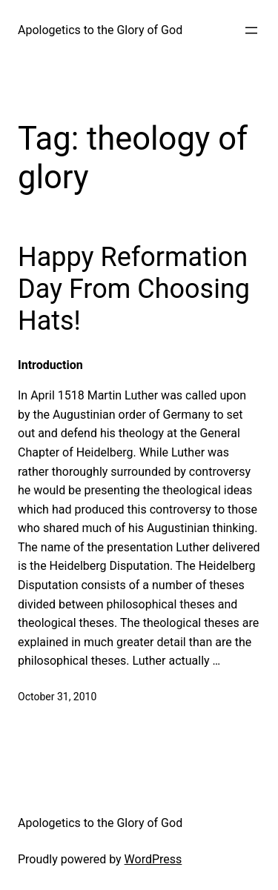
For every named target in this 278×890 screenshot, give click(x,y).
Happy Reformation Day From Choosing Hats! (134, 289)
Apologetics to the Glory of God (100, 30)
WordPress (153, 859)
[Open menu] (251, 30)
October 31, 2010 (57, 697)
